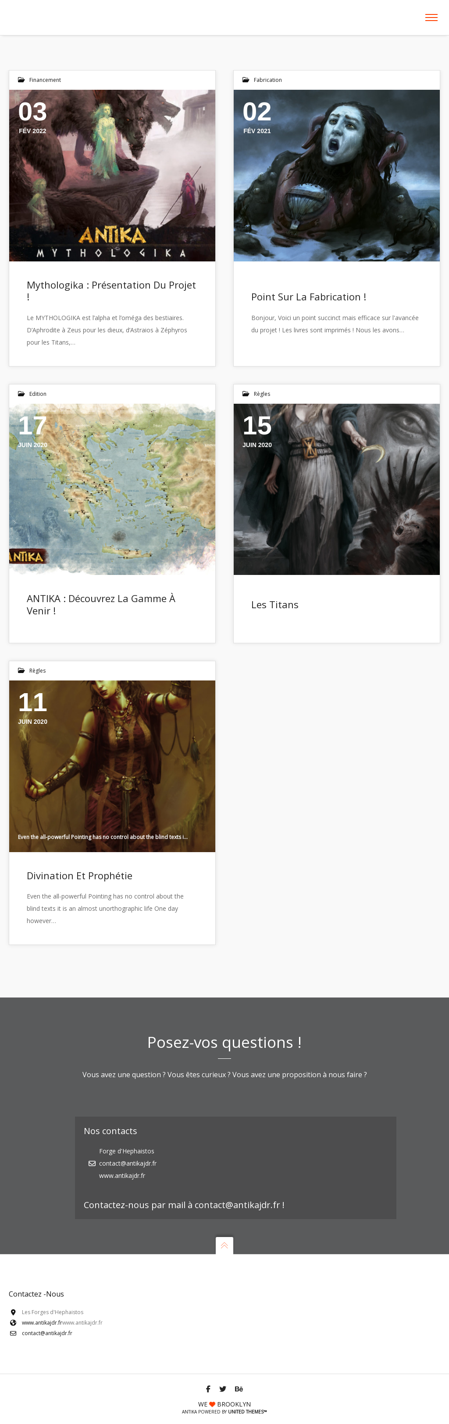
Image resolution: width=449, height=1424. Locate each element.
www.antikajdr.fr (42, 1322)
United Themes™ (247, 1412)
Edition (37, 394)
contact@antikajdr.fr (47, 1333)
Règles (262, 394)
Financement (45, 80)
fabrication (268, 80)
